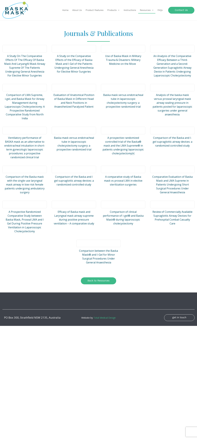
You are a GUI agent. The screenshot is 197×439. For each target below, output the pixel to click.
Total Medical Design (104, 317)
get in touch (179, 317)
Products (113, 10)
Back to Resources (98, 280)
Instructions (130, 10)
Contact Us (181, 9)
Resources (147, 10)
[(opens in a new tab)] (24, 48)
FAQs (160, 10)
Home (65, 10)
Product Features (95, 10)
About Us (77, 10)
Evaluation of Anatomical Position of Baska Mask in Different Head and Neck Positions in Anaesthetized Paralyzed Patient (73, 100)
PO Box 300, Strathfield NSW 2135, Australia (32, 318)
